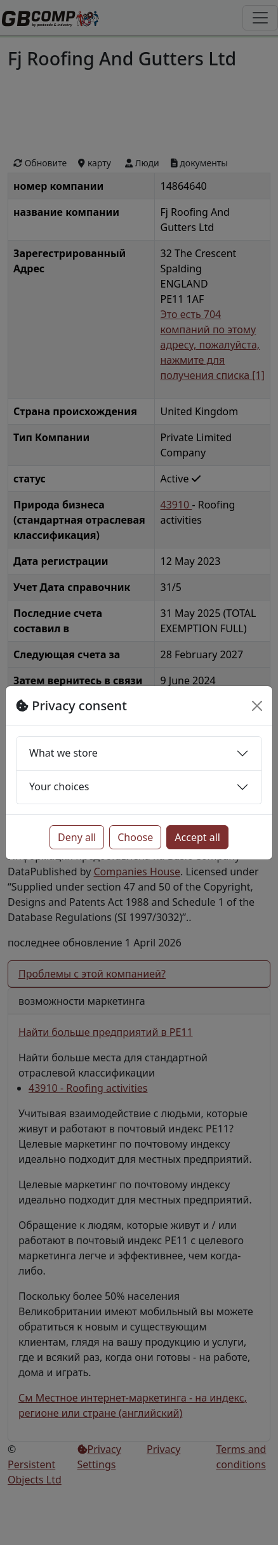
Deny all (77, 837)
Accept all (197, 837)
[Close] (257, 706)
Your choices (59, 786)
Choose (135, 837)
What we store (63, 753)
